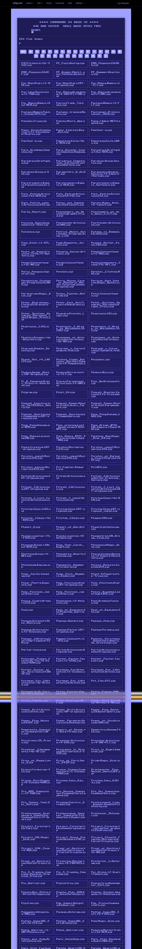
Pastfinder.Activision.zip (106, 214)
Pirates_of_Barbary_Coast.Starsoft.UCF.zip (105, 436)
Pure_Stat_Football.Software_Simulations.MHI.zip (36, 898)
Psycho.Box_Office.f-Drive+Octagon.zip (36, 845)
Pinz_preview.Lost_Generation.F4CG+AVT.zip (70, 406)
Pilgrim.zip (29, 373)
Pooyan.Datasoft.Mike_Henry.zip (35, 589)
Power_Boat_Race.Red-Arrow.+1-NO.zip (105, 664)
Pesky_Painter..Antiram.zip (70, 281)
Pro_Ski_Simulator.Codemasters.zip (106, 750)
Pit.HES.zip (99, 444)
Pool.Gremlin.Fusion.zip (105, 570)
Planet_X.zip (30, 500)
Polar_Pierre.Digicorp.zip (35, 554)
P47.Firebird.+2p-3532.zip (35, 64)
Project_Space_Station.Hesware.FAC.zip (71, 794)
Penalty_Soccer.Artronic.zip (71, 241)
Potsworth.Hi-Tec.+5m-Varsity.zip (35, 656)
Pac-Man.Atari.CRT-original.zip (70, 83)
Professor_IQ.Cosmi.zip (105, 770)
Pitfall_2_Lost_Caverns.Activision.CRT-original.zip (105, 465)
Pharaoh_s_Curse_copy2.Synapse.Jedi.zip (105, 334)
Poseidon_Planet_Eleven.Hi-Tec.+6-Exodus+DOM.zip (35, 626)
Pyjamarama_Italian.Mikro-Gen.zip (70, 916)
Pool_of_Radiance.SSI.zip (105, 579)
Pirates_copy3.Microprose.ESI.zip (36, 435)
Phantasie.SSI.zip (104, 299)
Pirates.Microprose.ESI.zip (70, 426)
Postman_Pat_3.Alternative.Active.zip (71, 645)
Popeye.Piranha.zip (105, 597)
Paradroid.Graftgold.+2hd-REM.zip (105, 146)
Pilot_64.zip (65, 373)
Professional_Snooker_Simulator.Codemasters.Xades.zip (70, 771)
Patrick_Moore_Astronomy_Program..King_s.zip (71, 224)
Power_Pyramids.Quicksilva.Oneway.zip (70, 683)
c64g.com (18, 3)
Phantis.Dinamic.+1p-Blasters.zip (36, 322)
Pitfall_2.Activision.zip (70, 464)
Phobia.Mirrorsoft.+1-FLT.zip (70, 356)
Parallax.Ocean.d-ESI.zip (35, 166)
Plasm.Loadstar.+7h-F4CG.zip (35, 510)
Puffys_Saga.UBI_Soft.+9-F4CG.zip (105, 864)
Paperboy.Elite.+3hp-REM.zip (70, 137)
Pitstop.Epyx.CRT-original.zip (70, 484)
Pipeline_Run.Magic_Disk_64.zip (105, 416)
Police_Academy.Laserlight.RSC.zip (105, 562)
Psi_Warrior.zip (33, 836)
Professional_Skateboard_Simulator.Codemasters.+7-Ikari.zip (35, 772)
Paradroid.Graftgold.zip (35, 156)
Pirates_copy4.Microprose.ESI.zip (71, 435)
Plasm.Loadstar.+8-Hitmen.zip (70, 510)
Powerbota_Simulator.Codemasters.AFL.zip (36, 692)
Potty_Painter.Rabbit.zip (70, 656)
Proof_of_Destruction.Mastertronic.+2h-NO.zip (105, 805)
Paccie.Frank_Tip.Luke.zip (70, 102)
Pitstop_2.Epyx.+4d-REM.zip (36, 493)
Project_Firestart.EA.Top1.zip (36, 783)
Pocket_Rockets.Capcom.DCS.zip (105, 537)
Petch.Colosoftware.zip (105, 281)
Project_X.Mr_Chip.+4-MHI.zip (35, 804)
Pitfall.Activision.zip (71, 453)
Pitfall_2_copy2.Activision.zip (70, 474)
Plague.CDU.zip (102, 492)
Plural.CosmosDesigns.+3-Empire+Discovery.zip (105, 527)
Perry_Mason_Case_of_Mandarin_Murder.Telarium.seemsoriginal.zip (70, 271)
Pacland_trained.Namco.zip (71, 110)
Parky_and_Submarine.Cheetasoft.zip (70, 196)
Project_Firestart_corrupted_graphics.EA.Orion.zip (105, 784)
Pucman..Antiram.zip (71, 863)
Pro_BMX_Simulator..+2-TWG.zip (35, 750)
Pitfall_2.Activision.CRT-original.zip (35, 464)
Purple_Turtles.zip (35, 907)
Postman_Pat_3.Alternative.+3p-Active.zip (35, 646)
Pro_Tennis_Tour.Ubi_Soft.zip (35, 760)
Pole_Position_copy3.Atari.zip (70, 562)
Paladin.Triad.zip (34, 118)
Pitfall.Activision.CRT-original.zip (36, 453)
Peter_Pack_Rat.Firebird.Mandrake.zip (70, 290)
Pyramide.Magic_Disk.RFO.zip (105, 916)
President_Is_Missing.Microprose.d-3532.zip (70, 711)
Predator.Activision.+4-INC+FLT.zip (105, 702)
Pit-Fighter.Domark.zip (70, 445)
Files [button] (40, 3)
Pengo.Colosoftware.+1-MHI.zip (105, 241)
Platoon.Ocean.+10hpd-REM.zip (35, 518)
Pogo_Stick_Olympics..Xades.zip (70, 545)
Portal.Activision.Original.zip (70, 616)
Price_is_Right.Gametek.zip (105, 710)
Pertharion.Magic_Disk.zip (36, 281)
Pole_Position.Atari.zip (105, 554)
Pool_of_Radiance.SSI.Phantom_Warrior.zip (71, 580)
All (24, 51)
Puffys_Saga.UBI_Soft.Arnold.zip (70, 872)
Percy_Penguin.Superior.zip (35, 260)
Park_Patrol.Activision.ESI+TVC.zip (70, 187)
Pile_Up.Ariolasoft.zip (105, 364)
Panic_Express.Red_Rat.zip (70, 127)
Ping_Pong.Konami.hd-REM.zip (35, 405)
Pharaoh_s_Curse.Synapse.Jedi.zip (70, 333)
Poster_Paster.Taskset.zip (105, 625)
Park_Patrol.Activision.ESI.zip (105, 187)
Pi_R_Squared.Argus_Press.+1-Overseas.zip (35, 365)
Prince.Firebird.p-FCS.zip (36, 729)
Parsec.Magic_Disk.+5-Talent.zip (105, 196)
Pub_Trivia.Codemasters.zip (105, 855)
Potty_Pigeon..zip (34, 663)
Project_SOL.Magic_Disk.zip (35, 793)
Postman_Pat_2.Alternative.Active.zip (105, 635)
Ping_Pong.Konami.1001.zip (105, 395)
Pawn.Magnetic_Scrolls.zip (70, 233)
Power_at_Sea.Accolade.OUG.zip (105, 683)
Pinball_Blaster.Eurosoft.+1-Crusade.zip (105, 375)
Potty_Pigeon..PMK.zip (105, 656)
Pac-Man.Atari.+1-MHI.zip (35, 83)
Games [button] (30, 3)
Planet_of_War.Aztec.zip (70, 501)
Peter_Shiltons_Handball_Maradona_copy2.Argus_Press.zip (36, 302)
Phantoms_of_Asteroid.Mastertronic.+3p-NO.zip (70, 323)
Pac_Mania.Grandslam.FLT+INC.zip (106, 91)
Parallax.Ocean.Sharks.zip (105, 156)
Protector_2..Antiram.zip (105, 816)
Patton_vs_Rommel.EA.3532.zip (105, 223)
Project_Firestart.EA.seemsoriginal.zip (71, 784)
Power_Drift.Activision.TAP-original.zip (70, 674)
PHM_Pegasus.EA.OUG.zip (105, 64)
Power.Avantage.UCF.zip (70, 664)
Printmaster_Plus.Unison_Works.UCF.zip (105, 730)
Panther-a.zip (101, 126)
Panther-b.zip (31, 136)
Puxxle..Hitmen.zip (69, 907)
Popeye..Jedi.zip (103, 588)
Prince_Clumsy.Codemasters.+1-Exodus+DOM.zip (71, 730)
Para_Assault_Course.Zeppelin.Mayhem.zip (71, 147)
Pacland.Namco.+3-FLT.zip (105, 102)
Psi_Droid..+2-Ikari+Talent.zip (105, 826)
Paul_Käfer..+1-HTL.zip (35, 233)
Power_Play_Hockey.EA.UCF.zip (35, 683)
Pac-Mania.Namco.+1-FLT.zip (105, 83)
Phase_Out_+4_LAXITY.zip (35, 343)
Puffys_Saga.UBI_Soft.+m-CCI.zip (35, 872)
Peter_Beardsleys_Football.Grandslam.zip (36, 290)
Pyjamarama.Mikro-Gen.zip (35, 916)
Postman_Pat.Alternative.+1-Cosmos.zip (70, 636)
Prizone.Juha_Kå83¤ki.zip (105, 739)
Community (59, 3)
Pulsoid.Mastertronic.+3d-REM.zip (106, 881)
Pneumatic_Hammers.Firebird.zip (70, 537)
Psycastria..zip (67, 836)
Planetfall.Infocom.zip (105, 501)
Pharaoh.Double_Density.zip (35, 333)
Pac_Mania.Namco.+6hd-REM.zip (35, 102)
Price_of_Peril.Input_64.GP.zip (70, 721)
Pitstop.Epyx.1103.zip (36, 484)
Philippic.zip (100, 342)
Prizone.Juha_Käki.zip (70, 739)
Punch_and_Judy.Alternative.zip (35, 889)
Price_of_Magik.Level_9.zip (36, 721)
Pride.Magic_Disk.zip (105, 721)
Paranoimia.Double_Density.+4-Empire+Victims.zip (105, 167)
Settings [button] (80, 3)
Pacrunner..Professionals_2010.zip (105, 110)
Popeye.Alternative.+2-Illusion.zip (35, 598)
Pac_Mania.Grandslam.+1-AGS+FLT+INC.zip (71, 92)
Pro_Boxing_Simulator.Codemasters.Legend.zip (71, 751)
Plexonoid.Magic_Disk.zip (105, 518)
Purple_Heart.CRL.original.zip (105, 897)
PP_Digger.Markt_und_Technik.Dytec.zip (70, 74)
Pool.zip (27, 578)
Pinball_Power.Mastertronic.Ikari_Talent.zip (71, 386)
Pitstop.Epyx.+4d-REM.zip (105, 474)
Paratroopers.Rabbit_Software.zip (105, 177)
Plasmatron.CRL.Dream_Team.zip (105, 510)
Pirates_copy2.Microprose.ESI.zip (105, 426)
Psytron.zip (30, 854)
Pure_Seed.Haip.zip (70, 888)
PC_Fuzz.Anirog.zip (70, 63)
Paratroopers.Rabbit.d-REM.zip (70, 177)
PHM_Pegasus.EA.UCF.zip (35, 73)
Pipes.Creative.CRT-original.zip (35, 426)
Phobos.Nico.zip (102, 355)
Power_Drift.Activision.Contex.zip (35, 673)
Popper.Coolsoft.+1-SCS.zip (70, 606)
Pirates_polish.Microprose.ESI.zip (35, 445)
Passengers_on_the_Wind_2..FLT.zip (105, 204)
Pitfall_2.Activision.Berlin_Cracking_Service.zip (105, 454)
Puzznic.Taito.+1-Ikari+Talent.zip (105, 908)
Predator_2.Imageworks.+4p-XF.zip (35, 710)
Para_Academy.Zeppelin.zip (35, 146)
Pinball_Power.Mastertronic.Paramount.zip (106, 386)
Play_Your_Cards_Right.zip (70, 518)
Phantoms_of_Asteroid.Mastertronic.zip (105, 323)
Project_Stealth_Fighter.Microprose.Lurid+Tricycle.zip (105, 794)
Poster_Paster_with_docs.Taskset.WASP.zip (36, 636)
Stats (70, 3)
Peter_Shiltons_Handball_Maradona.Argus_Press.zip (105, 290)
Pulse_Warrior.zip (70, 880)
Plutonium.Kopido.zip (36, 537)
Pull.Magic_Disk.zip (105, 871)
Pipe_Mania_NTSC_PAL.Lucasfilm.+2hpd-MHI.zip (71, 417)
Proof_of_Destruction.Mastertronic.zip (36, 817)
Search (49, 3)
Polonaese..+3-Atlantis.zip (70, 570)
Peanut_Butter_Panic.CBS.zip (105, 233)
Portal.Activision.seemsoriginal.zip (105, 616)
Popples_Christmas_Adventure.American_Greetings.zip (105, 607)
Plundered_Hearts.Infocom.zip (71, 526)
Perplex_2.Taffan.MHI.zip (105, 260)
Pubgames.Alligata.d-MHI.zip (35, 864)
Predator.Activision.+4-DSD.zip (70, 702)
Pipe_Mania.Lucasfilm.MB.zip (35, 416)
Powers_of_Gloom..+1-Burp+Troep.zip (71, 691)
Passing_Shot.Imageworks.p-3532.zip (35, 214)
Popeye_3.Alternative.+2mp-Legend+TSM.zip (36, 607)
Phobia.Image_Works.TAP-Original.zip (35, 356)
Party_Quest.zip (33, 203)
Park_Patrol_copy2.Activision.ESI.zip (35, 196)
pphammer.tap (31, 924)
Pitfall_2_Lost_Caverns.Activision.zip (35, 475)
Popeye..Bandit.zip (70, 588)
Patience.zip (30, 222)
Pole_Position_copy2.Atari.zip (35, 562)
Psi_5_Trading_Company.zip (71, 826)
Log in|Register (123, 3)
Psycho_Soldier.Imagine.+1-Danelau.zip (106, 845)
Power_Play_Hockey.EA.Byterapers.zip (106, 673)
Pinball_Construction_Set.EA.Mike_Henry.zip (36, 386)
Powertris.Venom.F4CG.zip (106, 691)
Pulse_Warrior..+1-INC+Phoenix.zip (35, 881)
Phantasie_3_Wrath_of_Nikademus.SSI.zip (105, 313)
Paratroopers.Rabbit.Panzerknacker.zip (35, 178)
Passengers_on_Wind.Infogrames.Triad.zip (70, 205)
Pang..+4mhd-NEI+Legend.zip (105, 119)
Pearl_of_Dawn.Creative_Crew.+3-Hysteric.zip (35, 242)
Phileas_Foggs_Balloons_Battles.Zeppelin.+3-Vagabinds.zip (71, 345)
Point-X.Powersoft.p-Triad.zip (105, 545)
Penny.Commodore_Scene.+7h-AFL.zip (105, 252)
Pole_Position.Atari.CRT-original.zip (70, 554)
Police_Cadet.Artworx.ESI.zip (36, 570)
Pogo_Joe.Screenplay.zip (35, 545)
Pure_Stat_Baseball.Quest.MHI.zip (106, 889)
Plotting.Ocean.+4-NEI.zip (35, 526)
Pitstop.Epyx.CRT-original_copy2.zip (105, 484)
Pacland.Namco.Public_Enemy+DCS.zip (36, 110)
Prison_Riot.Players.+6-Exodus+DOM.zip (35, 740)
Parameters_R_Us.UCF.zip (71, 166)
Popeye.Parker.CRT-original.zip (71, 598)
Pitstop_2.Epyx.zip (70, 492)
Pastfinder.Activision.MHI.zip (71, 214)
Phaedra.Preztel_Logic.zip (70, 300)
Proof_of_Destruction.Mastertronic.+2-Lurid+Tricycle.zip (71, 805)
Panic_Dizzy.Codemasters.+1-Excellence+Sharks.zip (36, 128)
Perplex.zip (64, 259)
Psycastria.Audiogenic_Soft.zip (105, 837)
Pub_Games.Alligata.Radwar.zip (70, 855)
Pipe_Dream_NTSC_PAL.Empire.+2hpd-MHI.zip (105, 406)
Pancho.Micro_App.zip (70, 119)
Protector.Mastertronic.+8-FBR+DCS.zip (70, 817)
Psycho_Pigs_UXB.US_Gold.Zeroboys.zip (70, 846)
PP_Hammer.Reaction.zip (105, 73)
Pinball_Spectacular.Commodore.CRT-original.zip (35, 396)
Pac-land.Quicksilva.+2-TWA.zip (35, 91)
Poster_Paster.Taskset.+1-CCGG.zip (70, 625)
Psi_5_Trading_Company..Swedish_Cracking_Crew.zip (36, 827)
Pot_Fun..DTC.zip (103, 645)
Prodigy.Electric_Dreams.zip (70, 760)
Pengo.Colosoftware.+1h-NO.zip (35, 252)
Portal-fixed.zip (33, 615)
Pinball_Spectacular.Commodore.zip (70, 395)
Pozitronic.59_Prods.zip (36, 702)
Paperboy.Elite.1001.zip (105, 137)
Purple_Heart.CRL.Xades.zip (70, 897)
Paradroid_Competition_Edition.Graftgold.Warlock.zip (70, 157)
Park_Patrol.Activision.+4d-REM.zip (35, 187)
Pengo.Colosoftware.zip (70, 252)
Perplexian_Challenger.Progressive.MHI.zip (36, 270)
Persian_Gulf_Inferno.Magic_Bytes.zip (105, 270)
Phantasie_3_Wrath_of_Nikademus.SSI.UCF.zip (70, 313)
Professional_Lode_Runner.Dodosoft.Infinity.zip (105, 761)
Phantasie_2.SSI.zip (35, 312)
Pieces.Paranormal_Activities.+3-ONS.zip (71, 365)
